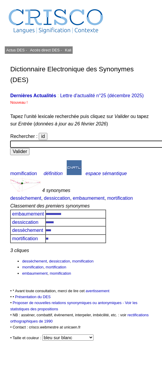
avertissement (98, 291)
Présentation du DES (33, 297)
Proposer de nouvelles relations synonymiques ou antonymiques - (69, 303)
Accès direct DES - (46, 50)
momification (23, 173)
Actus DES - (16, 50)
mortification (120, 198)
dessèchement (25, 198)
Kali (68, 50)
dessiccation (57, 198)
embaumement (89, 198)
